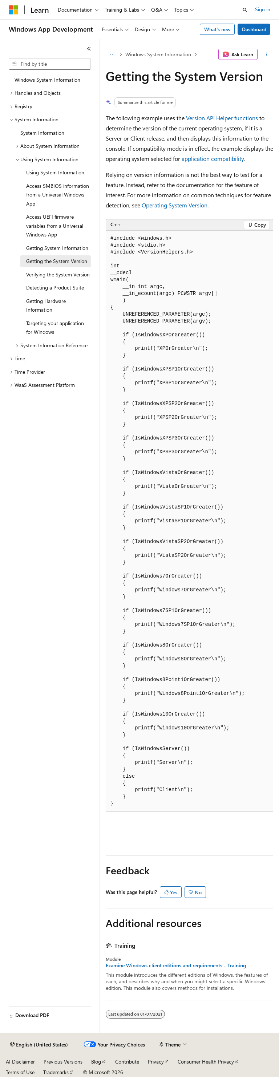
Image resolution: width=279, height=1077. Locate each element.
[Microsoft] (13, 10)
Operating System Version (174, 205)
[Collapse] (89, 48)
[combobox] (50, 64)
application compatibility (213, 158)
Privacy (156, 1061)
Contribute (127, 1061)
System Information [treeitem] (42, 132)
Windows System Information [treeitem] (47, 79)
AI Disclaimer (20, 1061)
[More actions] (266, 54)
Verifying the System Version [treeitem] (58, 274)
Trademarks (56, 1072)
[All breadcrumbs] (112, 54)
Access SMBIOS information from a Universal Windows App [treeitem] (57, 194)
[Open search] (245, 9)
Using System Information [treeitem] (55, 172)
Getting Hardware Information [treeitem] (46, 305)
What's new (217, 29)
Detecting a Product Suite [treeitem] (55, 287)
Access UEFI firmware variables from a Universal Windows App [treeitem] (54, 225)
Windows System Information (158, 54)
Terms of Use (20, 1072)
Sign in (262, 9)
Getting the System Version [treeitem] (56, 261)
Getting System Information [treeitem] (57, 247)
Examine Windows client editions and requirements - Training (176, 965)
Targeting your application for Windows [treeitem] (55, 328)
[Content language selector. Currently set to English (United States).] (39, 1044)
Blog (96, 1061)
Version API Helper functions (222, 118)
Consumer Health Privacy (206, 1061)
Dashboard (254, 29)
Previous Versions (63, 1061)
